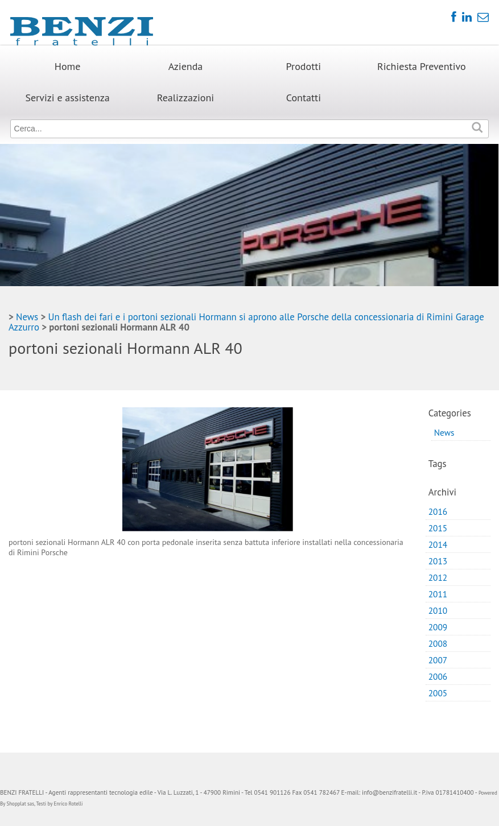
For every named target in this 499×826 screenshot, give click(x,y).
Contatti (303, 97)
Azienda (185, 66)
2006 (438, 676)
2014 (438, 544)
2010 (438, 610)
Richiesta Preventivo (421, 66)
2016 (438, 511)
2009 (438, 627)
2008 (438, 643)
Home (68, 66)
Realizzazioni (185, 97)
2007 (438, 660)
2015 (438, 528)
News (27, 317)
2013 (438, 561)
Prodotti (303, 66)
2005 (438, 693)
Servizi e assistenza (67, 97)
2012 (438, 577)
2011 (438, 594)
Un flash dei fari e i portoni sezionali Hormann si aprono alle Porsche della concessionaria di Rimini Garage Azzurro (246, 322)
